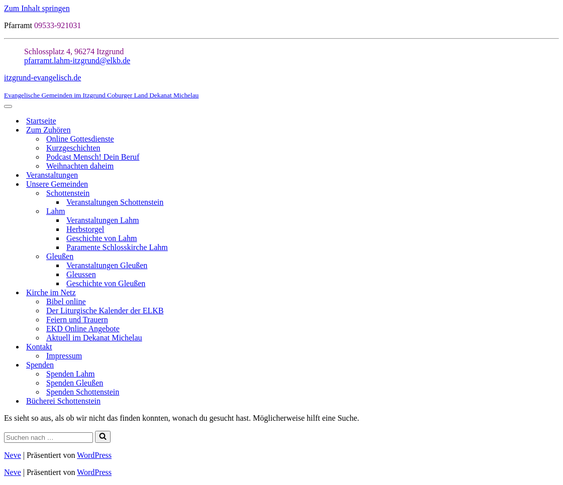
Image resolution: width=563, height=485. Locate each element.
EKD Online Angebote (83, 328)
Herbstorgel (85, 229)
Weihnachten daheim (80, 166)
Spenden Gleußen (74, 383)
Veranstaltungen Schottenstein (114, 202)
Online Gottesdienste (80, 139)
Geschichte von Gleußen (105, 283)
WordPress (94, 455)
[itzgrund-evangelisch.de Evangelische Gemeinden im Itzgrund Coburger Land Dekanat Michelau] (281, 86)
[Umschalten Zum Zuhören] (554, 130)
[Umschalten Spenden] (554, 365)
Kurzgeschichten (73, 148)
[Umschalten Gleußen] (554, 257)
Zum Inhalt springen (37, 8)
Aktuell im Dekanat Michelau (94, 337)
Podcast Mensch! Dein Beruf (92, 157)
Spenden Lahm (70, 374)
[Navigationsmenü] (8, 106)
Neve (12, 455)
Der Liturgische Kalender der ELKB (104, 310)
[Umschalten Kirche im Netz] (554, 293)
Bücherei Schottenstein (63, 401)
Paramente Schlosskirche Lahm (117, 247)
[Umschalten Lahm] (554, 211)
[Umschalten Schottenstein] (554, 193)
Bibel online (66, 301)
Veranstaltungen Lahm (102, 220)
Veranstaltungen (52, 175)
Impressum (64, 355)
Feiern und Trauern (77, 319)
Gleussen (81, 274)
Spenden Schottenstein (82, 392)
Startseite (41, 120)
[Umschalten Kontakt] (554, 347)
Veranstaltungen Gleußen (106, 265)
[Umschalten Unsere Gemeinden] (554, 184)
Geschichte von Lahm (101, 238)
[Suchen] (48, 437)
